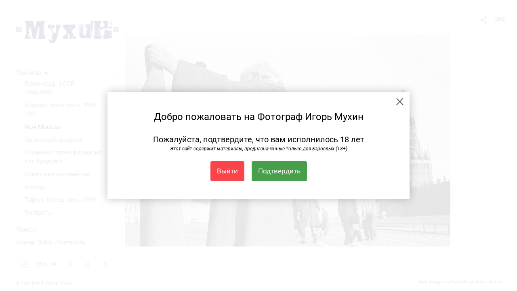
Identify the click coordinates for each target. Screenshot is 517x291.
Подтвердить (279, 171)
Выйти (227, 171)
